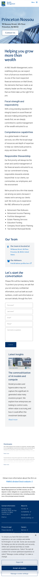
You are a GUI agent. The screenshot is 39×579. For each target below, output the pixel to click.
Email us (4, 522)
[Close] (35, 535)
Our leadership (25, 517)
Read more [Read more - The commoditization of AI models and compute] (12, 425)
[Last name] (19, 316)
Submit (10, 350)
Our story (23, 514)
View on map (5, 519)
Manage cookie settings (19, 574)
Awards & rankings (26, 523)
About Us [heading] (24, 511)
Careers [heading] (23, 532)
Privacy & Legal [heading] (6, 532)
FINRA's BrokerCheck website (18, 487)
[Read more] (6, 459)
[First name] (19, 310)
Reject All (19, 562)
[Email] (19, 323)
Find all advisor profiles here (21, 269)
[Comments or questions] (19, 339)
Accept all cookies (19, 568)
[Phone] (19, 329)
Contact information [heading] (8, 511)
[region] (19, 556)
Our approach (25, 520)
